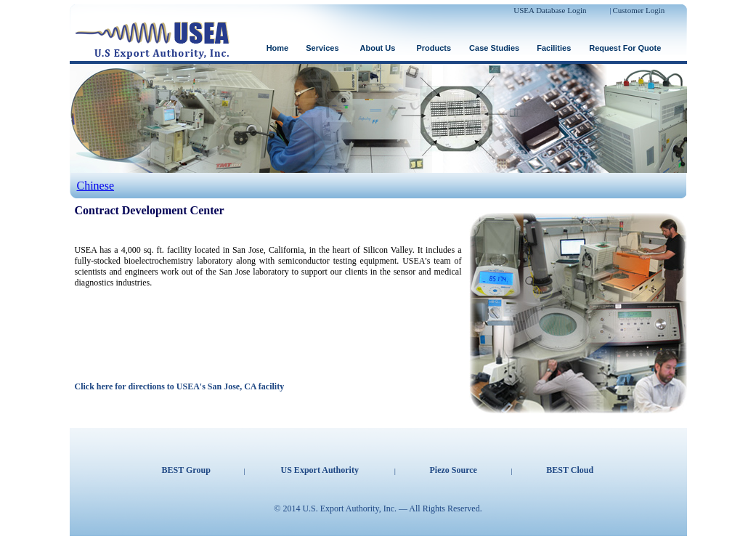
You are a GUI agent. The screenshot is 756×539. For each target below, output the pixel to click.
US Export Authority (320, 470)
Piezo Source (453, 470)
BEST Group (186, 470)
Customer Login (639, 10)
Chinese (96, 185)
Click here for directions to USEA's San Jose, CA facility (180, 386)
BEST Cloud (569, 470)
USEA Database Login (549, 10)
